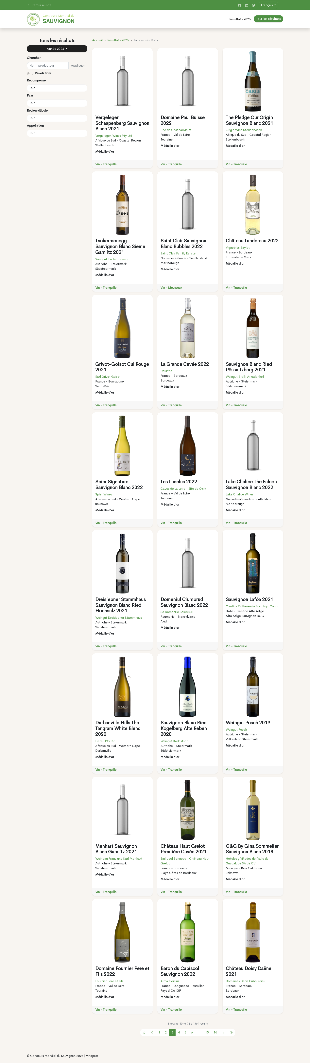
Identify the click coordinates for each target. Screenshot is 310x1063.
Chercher (34, 58)
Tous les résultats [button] (268, 19)
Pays (30, 95)
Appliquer (78, 65)
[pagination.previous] (144, 1032)
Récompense (36, 80)
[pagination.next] (223, 1032)
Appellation (35, 125)
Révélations (43, 73)
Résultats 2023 (240, 19)
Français (267, 5)
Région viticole (37, 110)
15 (207, 1032)
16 (215, 1032)
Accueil (97, 40)
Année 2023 (56, 49)
